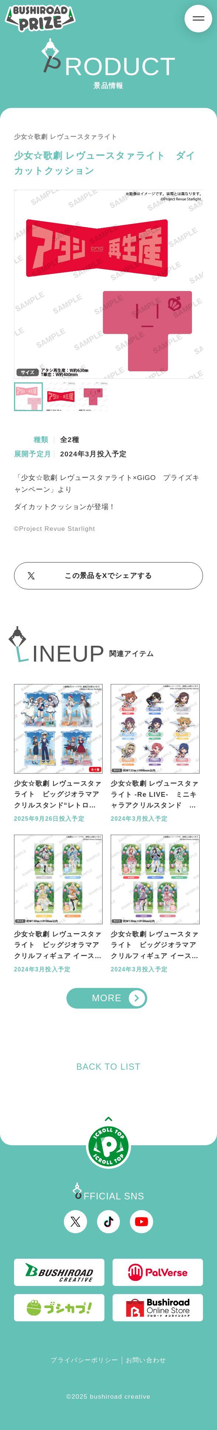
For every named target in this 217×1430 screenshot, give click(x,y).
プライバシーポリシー (84, 1360)
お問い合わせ (146, 1360)
